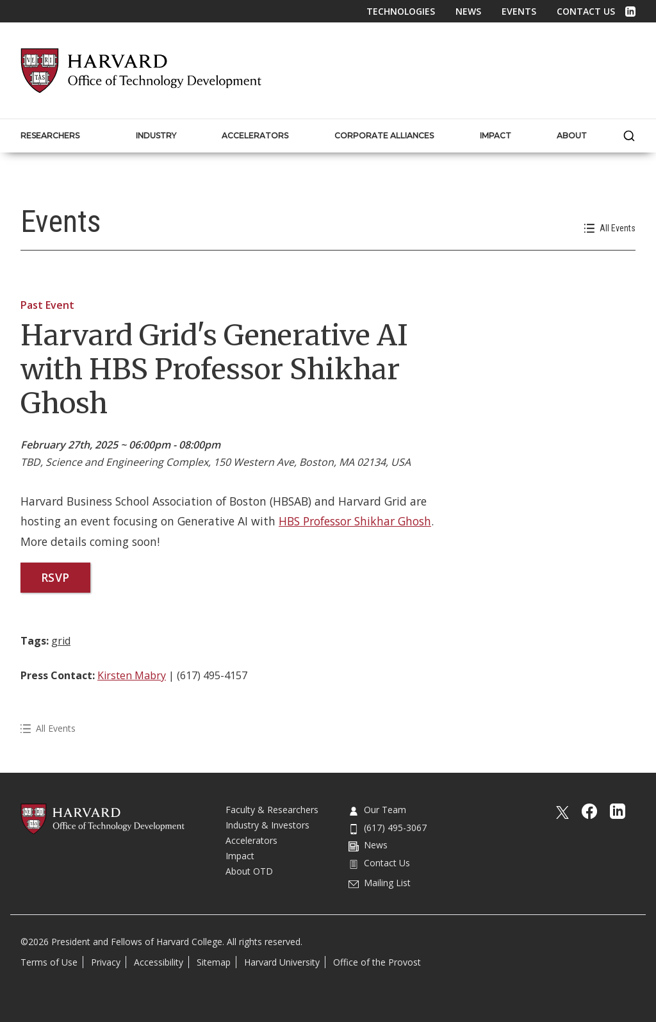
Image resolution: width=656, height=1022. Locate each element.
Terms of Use (49, 962)
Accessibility (158, 962)
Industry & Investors (267, 825)
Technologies (400, 11)
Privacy (105, 962)
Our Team (377, 810)
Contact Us (586, 11)
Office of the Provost (377, 962)
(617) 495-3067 (387, 827)
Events (519, 11)
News (468, 11)
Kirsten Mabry (131, 675)
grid (60, 641)
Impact (240, 856)
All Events (610, 228)
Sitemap (214, 962)
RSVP (55, 577)
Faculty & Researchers (272, 810)
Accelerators (251, 840)
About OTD (249, 871)
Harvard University (282, 962)
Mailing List (379, 883)
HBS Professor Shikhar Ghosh (355, 521)
